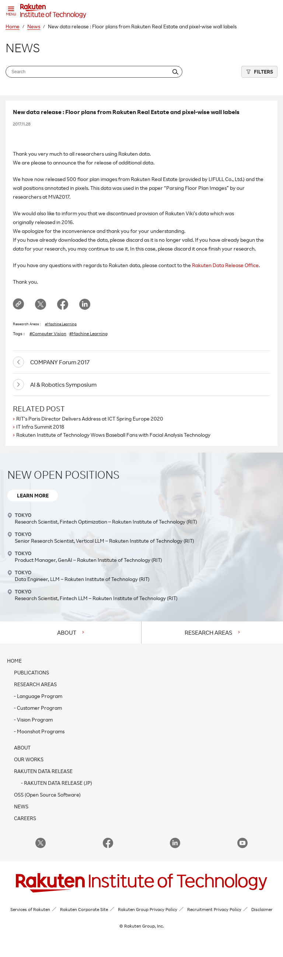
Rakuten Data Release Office (225, 265)
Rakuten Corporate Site (84, 909)
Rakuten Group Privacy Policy (147, 909)
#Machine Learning (61, 324)
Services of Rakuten (30, 909)
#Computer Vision (47, 333)
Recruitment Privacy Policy (214, 909)
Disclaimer (262, 909)
